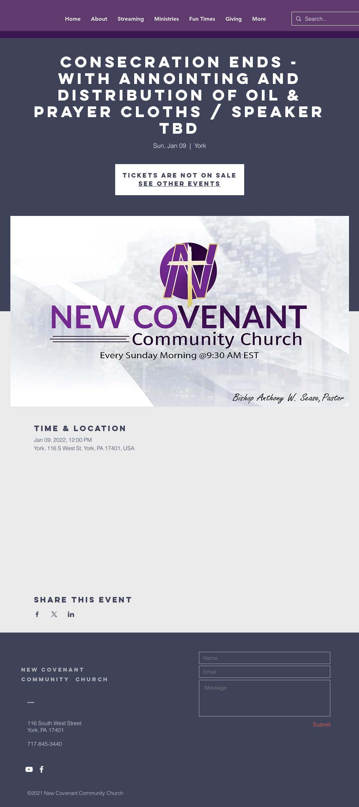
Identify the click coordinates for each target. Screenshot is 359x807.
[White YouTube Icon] (29, 769)
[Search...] (329, 18)
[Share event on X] (54, 614)
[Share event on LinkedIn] (71, 614)
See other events (179, 184)
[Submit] (305, 725)
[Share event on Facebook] (37, 614)
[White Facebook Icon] (41, 769)
